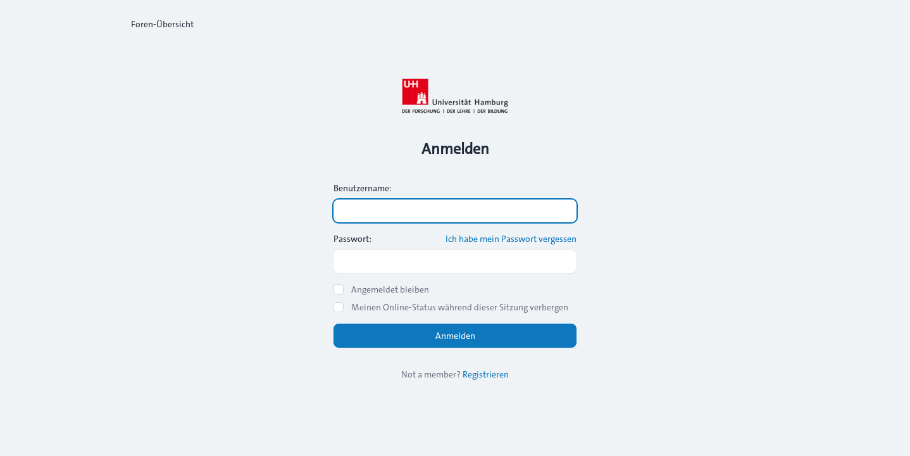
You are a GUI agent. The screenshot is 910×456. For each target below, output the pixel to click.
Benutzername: (362, 188)
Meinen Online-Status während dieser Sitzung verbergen (459, 307)
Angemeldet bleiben (390, 289)
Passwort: (352, 238)
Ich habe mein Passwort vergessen (511, 238)
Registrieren (486, 374)
